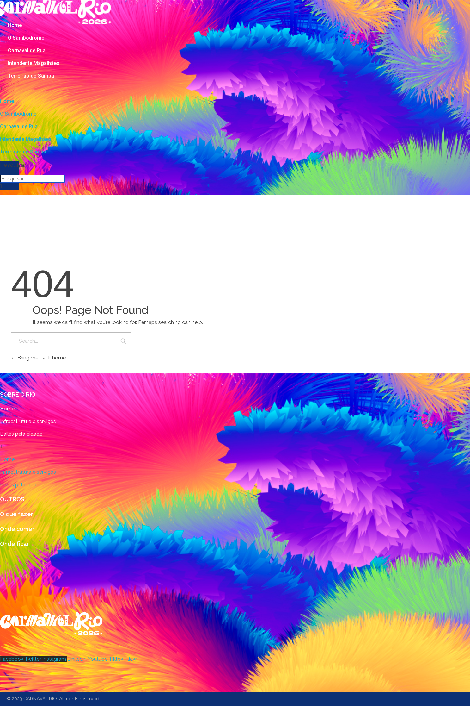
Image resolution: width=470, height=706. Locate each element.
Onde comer (17, 529)
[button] (161, 88)
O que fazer (16, 514)
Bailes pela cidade (21, 434)
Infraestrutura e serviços (28, 421)
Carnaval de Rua (27, 50)
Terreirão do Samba (31, 76)
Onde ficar (14, 543)
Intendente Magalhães (33, 63)
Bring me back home (38, 358)
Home (15, 25)
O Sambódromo (26, 38)
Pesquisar (9, 164)
